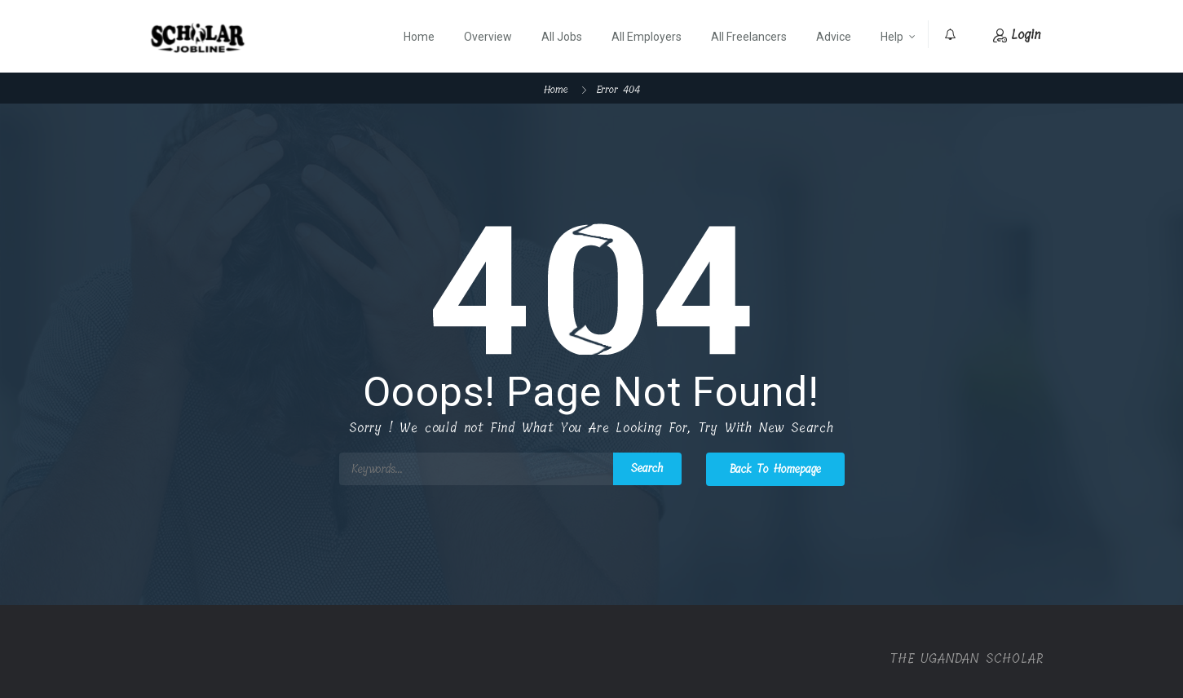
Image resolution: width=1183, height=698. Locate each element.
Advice (833, 36)
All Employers (646, 36)
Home (419, 36)
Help (892, 36)
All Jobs (561, 36)
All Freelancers (749, 36)
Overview (488, 36)
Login (1016, 35)
